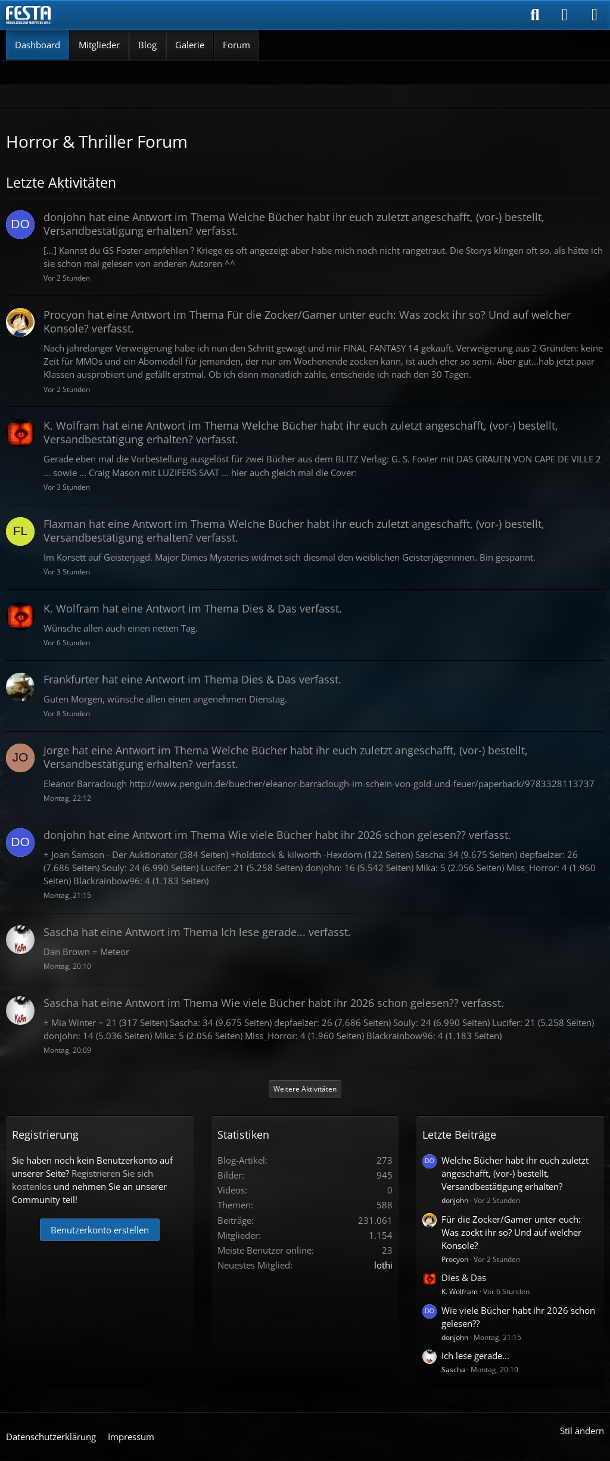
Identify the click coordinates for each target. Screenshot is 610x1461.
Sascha (453, 1369)
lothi (383, 1265)
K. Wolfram (459, 1291)
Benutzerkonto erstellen (100, 1230)
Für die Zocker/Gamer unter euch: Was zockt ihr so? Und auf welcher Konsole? (511, 1232)
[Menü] (594, 15)
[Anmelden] (565, 15)
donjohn (454, 1200)
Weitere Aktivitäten (305, 1089)
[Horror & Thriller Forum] (28, 15)
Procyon (454, 1259)
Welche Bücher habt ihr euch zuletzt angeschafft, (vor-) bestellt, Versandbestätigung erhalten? (515, 1173)
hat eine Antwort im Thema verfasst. (293, 224)
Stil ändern (582, 1431)
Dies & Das (463, 1277)
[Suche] (535, 15)
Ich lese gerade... (475, 1355)
